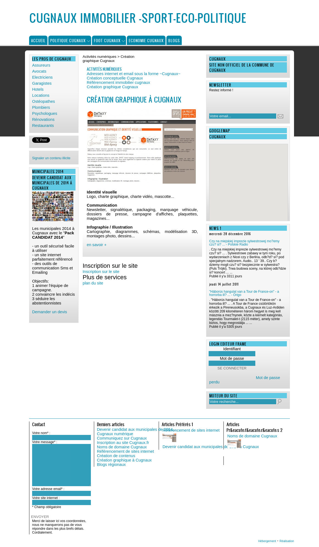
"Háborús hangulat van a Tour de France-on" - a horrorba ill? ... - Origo (244, 293)
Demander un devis (49, 312)
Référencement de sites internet (125, 451)
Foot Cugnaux (107, 40)
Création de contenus (116, 456)
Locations (40, 95)
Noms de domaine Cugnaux (122, 447)
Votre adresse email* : (48, 489)
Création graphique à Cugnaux (124, 460)
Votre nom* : (41, 433)
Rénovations (43, 119)
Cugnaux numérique (115, 434)
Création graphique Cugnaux (112, 87)
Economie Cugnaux (146, 40)
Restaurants (43, 125)
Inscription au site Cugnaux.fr (123, 442)
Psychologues (44, 113)
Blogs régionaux (111, 464)
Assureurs (41, 65)
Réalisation (286, 541)
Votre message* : (44, 442)
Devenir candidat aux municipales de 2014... (136, 429)
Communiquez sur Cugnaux (122, 438)
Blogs (174, 40)
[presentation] (244, 101)
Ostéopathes (43, 101)
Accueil (38, 40)
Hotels (38, 89)
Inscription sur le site (101, 271)
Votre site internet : (46, 498)
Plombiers (41, 107)
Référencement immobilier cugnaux (118, 82)
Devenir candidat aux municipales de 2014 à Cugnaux (211, 447)
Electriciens (42, 77)
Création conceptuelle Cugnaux (115, 78)
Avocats (39, 71)
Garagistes (42, 83)
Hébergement (267, 541)
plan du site (93, 283)
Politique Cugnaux (68, 40)
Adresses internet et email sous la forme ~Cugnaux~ (133, 74)
